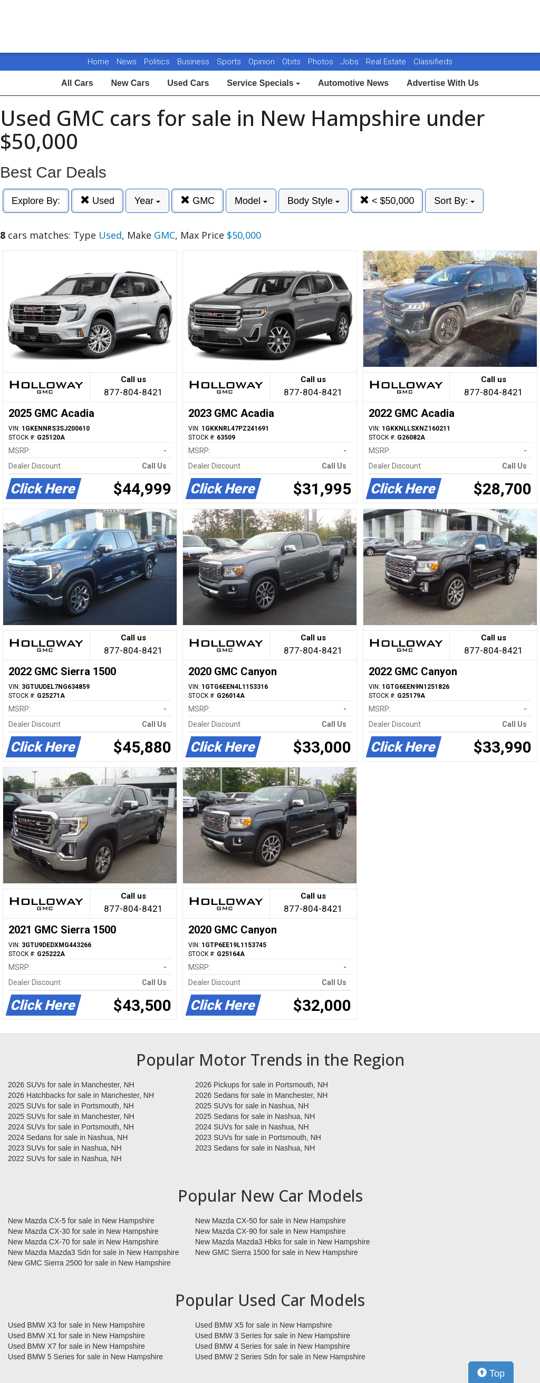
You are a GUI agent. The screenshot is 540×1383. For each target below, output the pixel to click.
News (127, 61)
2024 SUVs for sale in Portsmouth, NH (71, 1127)
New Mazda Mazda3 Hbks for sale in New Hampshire (282, 1242)
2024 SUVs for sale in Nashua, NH (252, 1127)
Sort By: (454, 201)
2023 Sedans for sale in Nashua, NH (255, 1148)
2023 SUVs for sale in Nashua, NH (65, 1148)
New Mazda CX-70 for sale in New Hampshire (83, 1242)
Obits (292, 61)
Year (147, 201)
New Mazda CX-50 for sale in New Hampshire (270, 1220)
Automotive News (353, 83)
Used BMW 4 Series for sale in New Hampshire (272, 1346)
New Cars (130, 83)
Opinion (262, 61)
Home (98, 61)
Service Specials (263, 83)
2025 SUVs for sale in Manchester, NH (71, 1116)
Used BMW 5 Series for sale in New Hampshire (85, 1356)
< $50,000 (387, 200)
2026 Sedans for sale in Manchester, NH (261, 1095)
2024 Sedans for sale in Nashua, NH (68, 1137)
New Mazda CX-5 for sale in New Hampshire (81, 1220)
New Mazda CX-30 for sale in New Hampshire (83, 1231)
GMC (197, 200)
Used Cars (188, 83)
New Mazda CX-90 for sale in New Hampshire (270, 1231)
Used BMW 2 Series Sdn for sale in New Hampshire (280, 1356)
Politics (157, 61)
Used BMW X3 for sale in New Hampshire (76, 1325)
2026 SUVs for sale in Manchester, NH (71, 1084)
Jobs (351, 61)
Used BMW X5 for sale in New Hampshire (263, 1325)
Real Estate (387, 61)
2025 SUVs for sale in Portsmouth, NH (71, 1106)
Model (251, 201)
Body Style (313, 201)
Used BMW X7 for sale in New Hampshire (76, 1346)
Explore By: (36, 201)
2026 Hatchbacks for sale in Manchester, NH (81, 1095)
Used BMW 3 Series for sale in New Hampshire (272, 1335)
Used (97, 200)
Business (194, 61)
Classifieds (432, 61)
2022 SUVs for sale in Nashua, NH (65, 1158)
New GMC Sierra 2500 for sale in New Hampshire (89, 1263)
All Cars (77, 83)
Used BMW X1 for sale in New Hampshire (76, 1335)
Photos (321, 61)
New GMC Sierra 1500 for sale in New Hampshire (276, 1252)
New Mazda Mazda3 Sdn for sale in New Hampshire (93, 1252)
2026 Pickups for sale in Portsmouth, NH (261, 1084)
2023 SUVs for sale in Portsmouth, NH (258, 1137)
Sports (230, 61)
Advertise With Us (443, 83)
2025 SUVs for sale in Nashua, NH (252, 1106)
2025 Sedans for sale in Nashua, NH (255, 1116)
